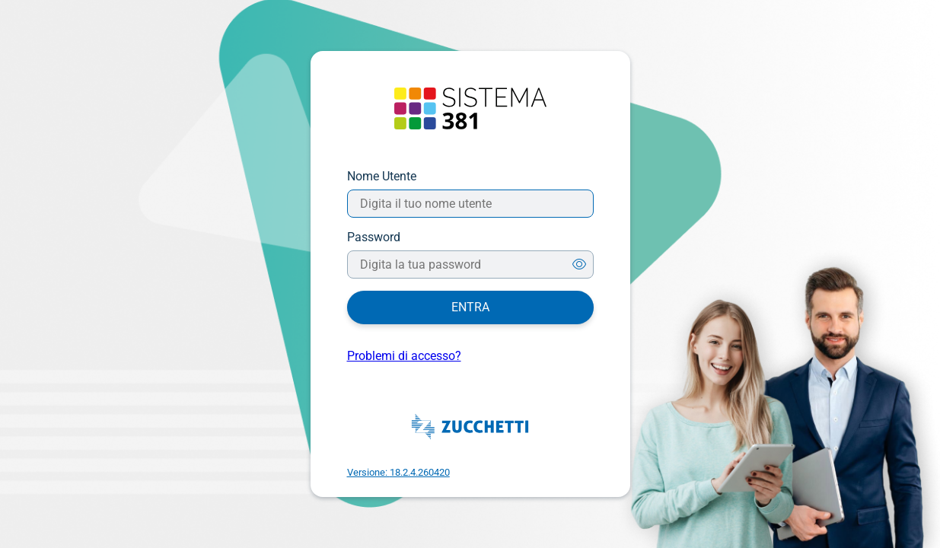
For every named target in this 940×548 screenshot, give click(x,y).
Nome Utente (381, 176)
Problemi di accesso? (404, 356)
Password (373, 237)
